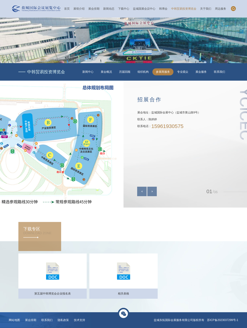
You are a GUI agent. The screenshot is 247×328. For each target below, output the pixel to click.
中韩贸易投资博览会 (183, 8)
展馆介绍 (79, 8)
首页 (67, 8)
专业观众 (182, 71)
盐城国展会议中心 (144, 8)
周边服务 (220, 8)
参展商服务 (163, 71)
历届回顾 (124, 71)
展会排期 (94, 8)
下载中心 (123, 8)
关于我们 (205, 8)
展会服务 (201, 71)
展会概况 (106, 71)
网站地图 (14, 320)
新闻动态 (108, 8)
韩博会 (163, 8)
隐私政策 (63, 320)
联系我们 (219, 71)
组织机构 (143, 71)
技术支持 (79, 320)
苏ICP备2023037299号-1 (222, 320)
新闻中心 (88, 71)
